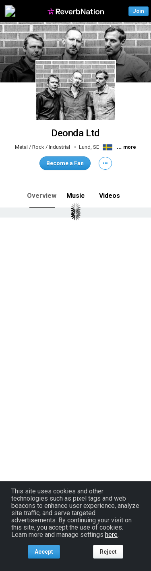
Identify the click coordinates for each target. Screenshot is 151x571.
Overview (41, 195)
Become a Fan (65, 163)
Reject (108, 551)
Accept (44, 551)
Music (75, 195)
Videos (109, 195)
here (111, 534)
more (129, 147)
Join (138, 11)
